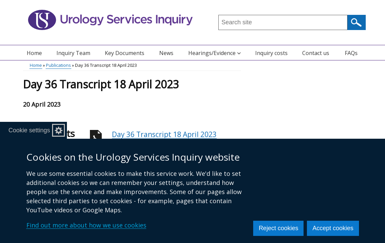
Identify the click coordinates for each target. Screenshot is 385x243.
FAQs (351, 53)
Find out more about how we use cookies (86, 225)
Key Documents (124, 53)
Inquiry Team (73, 53)
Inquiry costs (271, 53)
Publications (58, 65)
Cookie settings (29, 130)
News (166, 53)
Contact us (315, 53)
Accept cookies (332, 228)
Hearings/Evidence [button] (214, 53)
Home (34, 53)
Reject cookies (278, 228)
